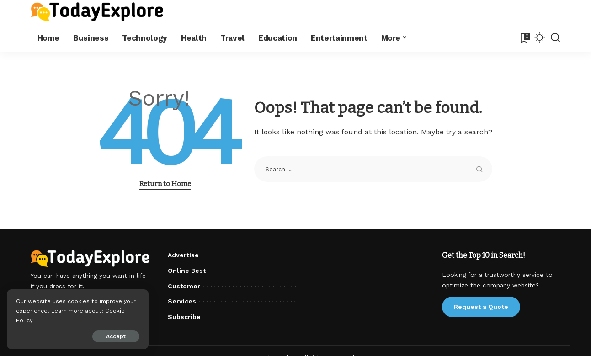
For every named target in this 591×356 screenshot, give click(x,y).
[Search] (555, 38)
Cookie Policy (35, 320)
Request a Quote (481, 306)
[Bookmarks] (524, 38)
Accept (111, 336)
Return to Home (165, 184)
